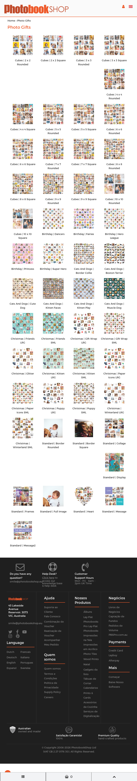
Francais (25, 651)
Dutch (10, 651)
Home (11, 20)
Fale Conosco (52, 616)
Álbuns (87, 611)
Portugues (26, 662)
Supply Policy (52, 691)
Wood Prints (91, 659)
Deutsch (12, 657)
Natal (86, 664)
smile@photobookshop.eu (26, 581)
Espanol (11, 668)
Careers (48, 697)
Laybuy (113, 655)
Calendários (90, 687)
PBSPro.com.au (118, 634)
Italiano (25, 657)
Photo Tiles (90, 653)
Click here (48, 577)
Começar (114, 676)
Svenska (25, 668)
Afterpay (114, 660)
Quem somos (52, 668)
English (11, 662)
